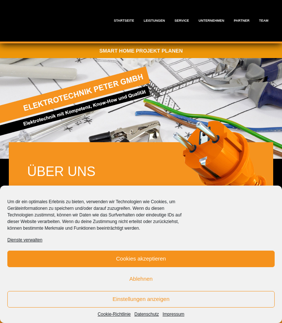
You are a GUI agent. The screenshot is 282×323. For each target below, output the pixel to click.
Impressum (173, 314)
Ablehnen (140, 279)
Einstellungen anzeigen (140, 299)
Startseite (124, 20)
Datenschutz (146, 314)
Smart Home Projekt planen (140, 51)
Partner (242, 20)
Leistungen (154, 20)
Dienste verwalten (24, 240)
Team (264, 20)
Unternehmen (211, 20)
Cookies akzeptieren (141, 258)
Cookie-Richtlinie (114, 314)
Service (181, 20)
